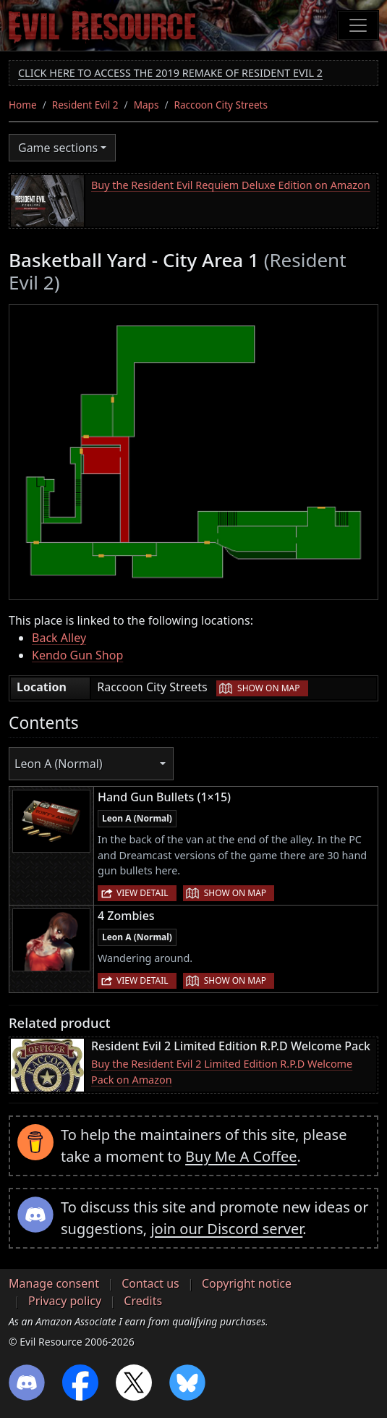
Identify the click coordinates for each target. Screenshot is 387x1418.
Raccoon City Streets (221, 104)
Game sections (58, 148)
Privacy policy (64, 1301)
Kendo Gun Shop (77, 655)
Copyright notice (247, 1283)
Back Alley (59, 638)
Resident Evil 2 (85, 104)
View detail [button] (142, 893)
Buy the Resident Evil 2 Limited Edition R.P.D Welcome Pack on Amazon (221, 1071)
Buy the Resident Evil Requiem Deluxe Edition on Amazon (230, 185)
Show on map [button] (268, 688)
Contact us (150, 1283)
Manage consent (54, 1283)
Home (23, 104)
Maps (146, 104)
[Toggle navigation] (358, 25)
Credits (143, 1301)
